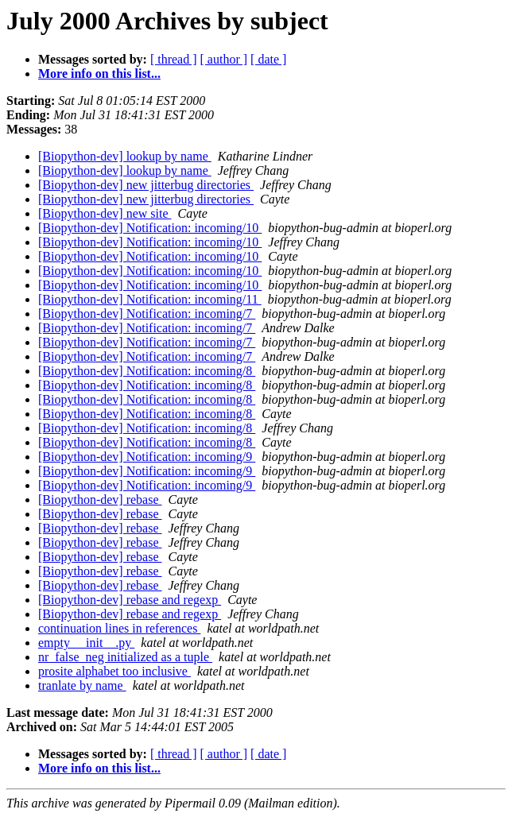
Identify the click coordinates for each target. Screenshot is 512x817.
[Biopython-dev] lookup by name (124, 156)
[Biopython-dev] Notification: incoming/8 (146, 371)
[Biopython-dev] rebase (100, 499)
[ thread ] (173, 59)
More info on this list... (99, 73)
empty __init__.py (86, 642)
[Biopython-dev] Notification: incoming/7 (146, 313)
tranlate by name (82, 685)
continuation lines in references (119, 628)
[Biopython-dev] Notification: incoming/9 (146, 456)
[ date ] (268, 59)
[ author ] (224, 59)
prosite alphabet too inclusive (114, 671)
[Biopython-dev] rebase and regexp (129, 599)
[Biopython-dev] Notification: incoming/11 (150, 299)
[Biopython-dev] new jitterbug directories (146, 185)
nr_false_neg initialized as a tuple (125, 657)
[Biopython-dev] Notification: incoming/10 (150, 227)
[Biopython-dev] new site (105, 213)
